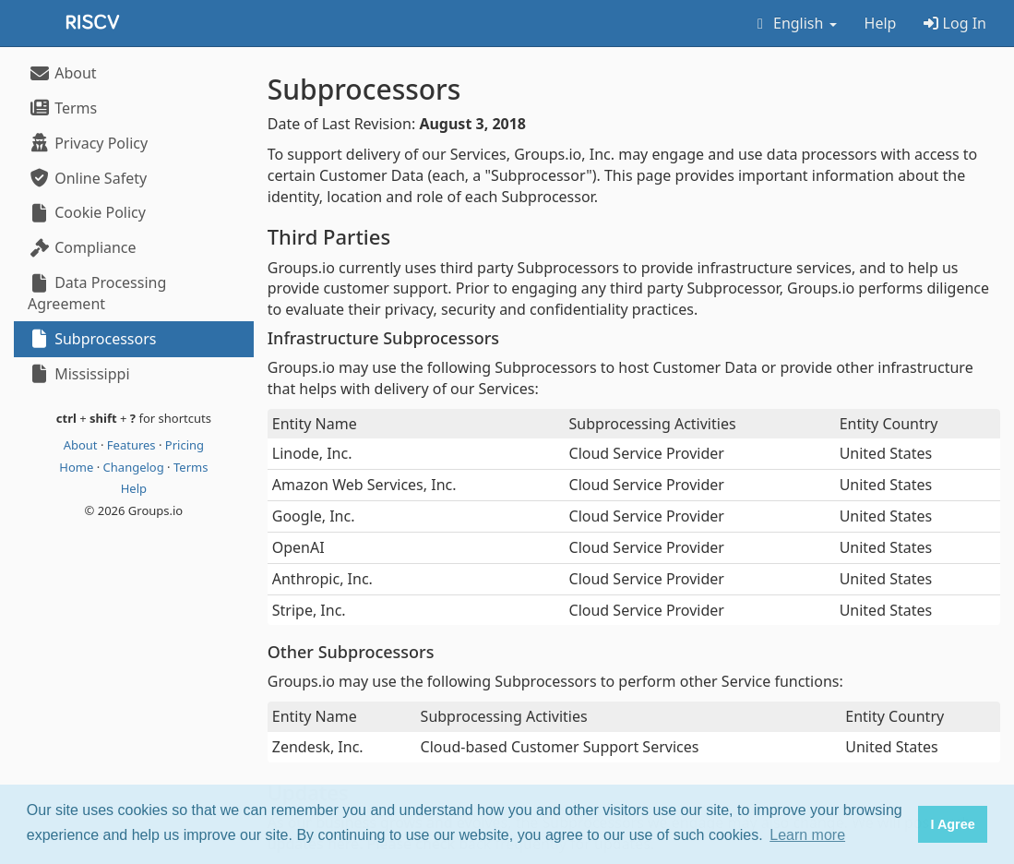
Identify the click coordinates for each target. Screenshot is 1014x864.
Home (77, 467)
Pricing (184, 445)
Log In (955, 23)
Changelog (135, 467)
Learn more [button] (807, 835)
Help (881, 23)
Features (133, 445)
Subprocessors (92, 339)
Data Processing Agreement (97, 293)
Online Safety (87, 178)
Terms (62, 108)
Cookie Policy (87, 212)
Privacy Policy (88, 143)
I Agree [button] (952, 824)
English (794, 23)
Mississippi (79, 374)
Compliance (82, 247)
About (62, 73)
